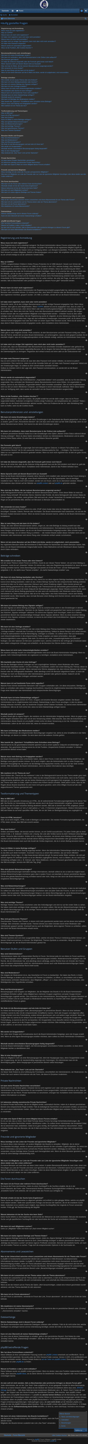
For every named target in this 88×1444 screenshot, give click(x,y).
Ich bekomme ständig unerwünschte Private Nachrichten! (20, 162)
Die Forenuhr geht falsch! (10, 59)
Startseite (5, 11)
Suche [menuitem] (86, 19)
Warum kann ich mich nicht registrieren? (15, 35)
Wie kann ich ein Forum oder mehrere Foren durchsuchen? (21, 184)
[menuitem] (59, 1435)
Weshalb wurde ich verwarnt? (11, 97)
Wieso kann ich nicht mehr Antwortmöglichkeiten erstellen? (21, 88)
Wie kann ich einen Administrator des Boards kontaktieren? (21, 229)
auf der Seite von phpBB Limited (54, 1359)
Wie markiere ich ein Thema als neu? (14, 105)
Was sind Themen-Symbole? (11, 130)
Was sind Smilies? (7, 117)
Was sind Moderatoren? (9, 140)
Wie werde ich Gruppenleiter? (11, 146)
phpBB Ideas (21, 1374)
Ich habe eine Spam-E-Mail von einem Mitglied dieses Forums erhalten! (25, 164)
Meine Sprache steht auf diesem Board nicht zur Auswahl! (21, 64)
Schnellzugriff (13, 11)
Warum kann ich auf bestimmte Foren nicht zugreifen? (19, 93)
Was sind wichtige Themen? (10, 126)
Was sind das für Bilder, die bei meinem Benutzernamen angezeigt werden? (27, 66)
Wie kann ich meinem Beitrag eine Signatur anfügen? (19, 84)
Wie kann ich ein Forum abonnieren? (13, 204)
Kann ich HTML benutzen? (10, 115)
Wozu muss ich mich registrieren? (12, 30)
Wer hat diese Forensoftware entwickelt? (15, 223)
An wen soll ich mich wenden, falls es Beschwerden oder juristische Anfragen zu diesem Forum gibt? (35, 227)
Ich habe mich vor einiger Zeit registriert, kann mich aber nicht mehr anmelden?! (28, 41)
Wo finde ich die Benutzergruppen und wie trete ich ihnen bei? (22, 144)
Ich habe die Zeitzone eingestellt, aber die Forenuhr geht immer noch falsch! (27, 61)
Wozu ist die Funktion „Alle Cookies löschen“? (17, 48)
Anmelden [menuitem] (86, 11)
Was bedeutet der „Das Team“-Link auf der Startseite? (19, 153)
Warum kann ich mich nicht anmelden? (14, 39)
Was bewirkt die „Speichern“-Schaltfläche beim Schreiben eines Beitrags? (26, 101)
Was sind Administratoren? (10, 138)
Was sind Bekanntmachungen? (12, 124)
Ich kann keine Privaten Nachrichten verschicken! (18, 160)
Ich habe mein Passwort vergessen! (13, 43)
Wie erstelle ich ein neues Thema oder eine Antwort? (19, 80)
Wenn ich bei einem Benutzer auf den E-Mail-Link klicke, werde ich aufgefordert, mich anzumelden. (35, 72)
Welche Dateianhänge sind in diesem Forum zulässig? (19, 213)
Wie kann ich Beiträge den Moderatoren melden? (18, 99)
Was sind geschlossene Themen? (12, 128)
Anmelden (14, 15)
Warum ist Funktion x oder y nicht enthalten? (16, 225)
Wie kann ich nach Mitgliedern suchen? (14, 190)
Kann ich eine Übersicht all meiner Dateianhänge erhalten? (21, 216)
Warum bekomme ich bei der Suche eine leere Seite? (19, 188)
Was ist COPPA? (7, 32)
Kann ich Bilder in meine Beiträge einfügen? (16, 119)
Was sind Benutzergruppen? (11, 142)
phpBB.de (58, 483)
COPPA (40, 307)
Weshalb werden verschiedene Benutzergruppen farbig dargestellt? (24, 148)
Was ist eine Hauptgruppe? (10, 151)
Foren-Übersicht (9, 18)
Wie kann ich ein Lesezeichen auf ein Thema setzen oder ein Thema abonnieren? (29, 202)
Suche (5, 15)
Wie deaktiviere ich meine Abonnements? (15, 206)
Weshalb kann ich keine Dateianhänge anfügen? (17, 95)
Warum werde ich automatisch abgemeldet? (16, 46)
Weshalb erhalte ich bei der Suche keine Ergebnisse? (19, 186)
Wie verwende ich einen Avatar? (12, 68)
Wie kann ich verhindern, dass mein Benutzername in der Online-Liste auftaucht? (29, 57)
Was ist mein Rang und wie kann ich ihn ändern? (18, 70)
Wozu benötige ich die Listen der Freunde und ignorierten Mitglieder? (24, 172)
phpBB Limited (42, 483)
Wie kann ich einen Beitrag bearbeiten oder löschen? (19, 82)
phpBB (37, 1439)
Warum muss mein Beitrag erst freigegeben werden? (19, 103)
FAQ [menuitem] (82, 11)
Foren (21, 11)
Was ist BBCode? (7, 113)
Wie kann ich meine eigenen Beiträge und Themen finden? (21, 192)
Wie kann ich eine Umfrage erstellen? (14, 86)
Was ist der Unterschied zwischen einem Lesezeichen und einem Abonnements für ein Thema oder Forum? (38, 200)
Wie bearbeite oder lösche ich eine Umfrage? (16, 90)
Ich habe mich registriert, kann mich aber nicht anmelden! (20, 37)
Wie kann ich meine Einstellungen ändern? (16, 55)
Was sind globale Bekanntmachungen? (14, 122)
